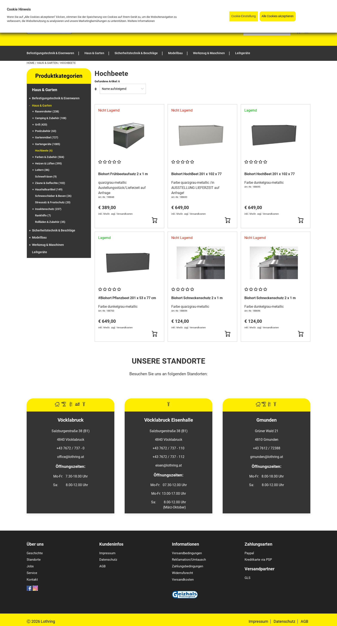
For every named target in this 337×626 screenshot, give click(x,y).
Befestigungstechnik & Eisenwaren (56, 98)
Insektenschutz (48, 209)
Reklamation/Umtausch (189, 560)
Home (31, 62)
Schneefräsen (46, 176)
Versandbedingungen (187, 553)
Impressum (107, 553)
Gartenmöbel (46, 137)
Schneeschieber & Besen (53, 195)
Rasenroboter (47, 111)
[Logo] (49, 33)
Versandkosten (183, 580)
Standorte (34, 560)
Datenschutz (108, 560)
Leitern (42, 169)
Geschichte (35, 553)
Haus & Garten (47, 62)
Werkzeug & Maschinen (48, 245)
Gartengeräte (47, 144)
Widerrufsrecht (182, 573)
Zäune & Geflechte (50, 183)
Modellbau (39, 237)
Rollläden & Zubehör (50, 221)
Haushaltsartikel (49, 189)
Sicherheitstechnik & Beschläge (53, 230)
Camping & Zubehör (50, 118)
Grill (41, 124)
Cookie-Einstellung (243, 16)
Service (32, 573)
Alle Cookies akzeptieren (278, 16)
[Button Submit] (154, 220)
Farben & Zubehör (49, 157)
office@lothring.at (70, 457)
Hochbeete (44, 150)
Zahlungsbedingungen (187, 566)
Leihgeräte (39, 252)
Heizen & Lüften (48, 163)
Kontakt (32, 580)
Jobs (30, 566)
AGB (102, 566)
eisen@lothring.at (168, 465)
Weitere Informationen (141, 21)
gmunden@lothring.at (266, 457)
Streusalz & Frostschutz (52, 202)
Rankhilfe (43, 215)
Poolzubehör (45, 131)
